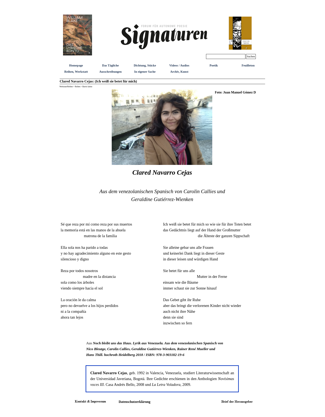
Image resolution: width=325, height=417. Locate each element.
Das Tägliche (110, 65)
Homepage (76, 65)
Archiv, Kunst (179, 71)
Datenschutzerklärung (134, 402)
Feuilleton (248, 65)
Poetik (214, 65)
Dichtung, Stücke (145, 65)
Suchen (251, 56)
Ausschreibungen (110, 71)
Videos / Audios (179, 65)
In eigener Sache (144, 71)
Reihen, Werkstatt (76, 71)
